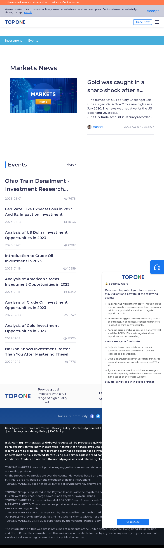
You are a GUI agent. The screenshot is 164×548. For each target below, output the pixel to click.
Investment (13, 40)
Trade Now (142, 22)
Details (28, 12)
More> (71, 164)
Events (33, 40)
